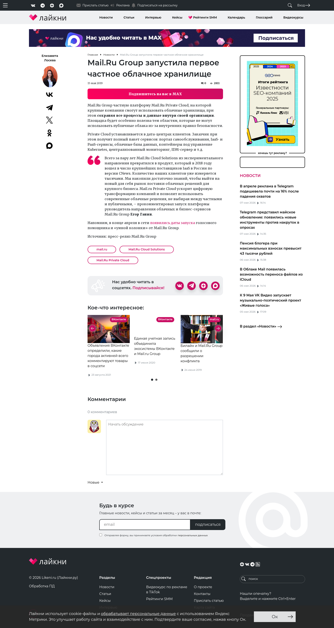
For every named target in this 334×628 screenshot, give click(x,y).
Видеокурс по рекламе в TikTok (166, 589)
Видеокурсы (293, 17)
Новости (106, 17)
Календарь (236, 17)
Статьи (129, 17)
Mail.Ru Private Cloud (112, 260)
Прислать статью (209, 601)
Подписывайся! (148, 288)
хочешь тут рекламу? (272, 153)
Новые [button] (94, 482)
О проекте (203, 587)
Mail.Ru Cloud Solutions (146, 249)
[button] (152, 380)
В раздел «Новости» (261, 326)
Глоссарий (264, 17)
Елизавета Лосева (50, 58)
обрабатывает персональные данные (138, 613)
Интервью (153, 17)
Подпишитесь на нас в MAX (155, 94)
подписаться (208, 524)
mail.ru (101, 249)
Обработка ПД (42, 586)
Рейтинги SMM (205, 17)
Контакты (202, 594)
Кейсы (177, 17)
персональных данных (193, 535)
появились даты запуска (172, 223)
